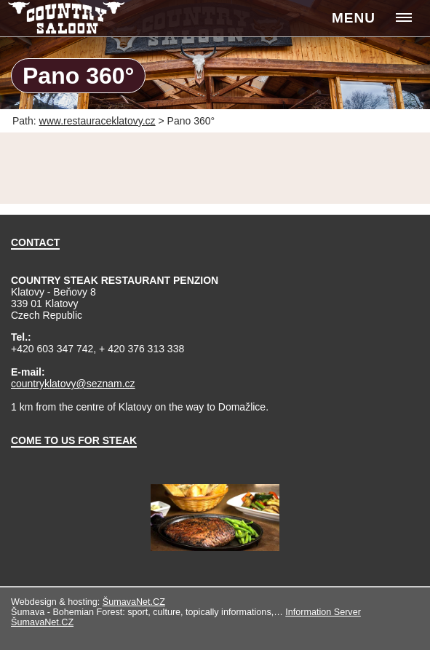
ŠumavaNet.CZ (134, 602)
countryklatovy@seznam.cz (73, 383)
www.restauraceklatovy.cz (97, 121)
